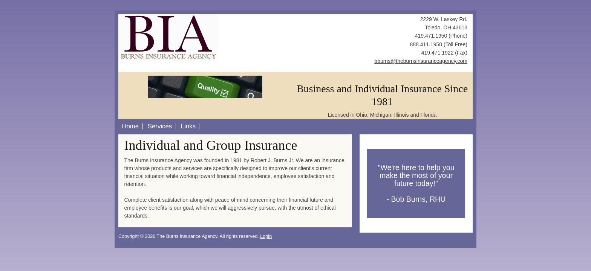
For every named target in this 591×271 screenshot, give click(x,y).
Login (266, 236)
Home (130, 126)
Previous (133, 80)
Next (276, 80)
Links (188, 126)
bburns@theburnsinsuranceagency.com (420, 61)
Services (160, 126)
